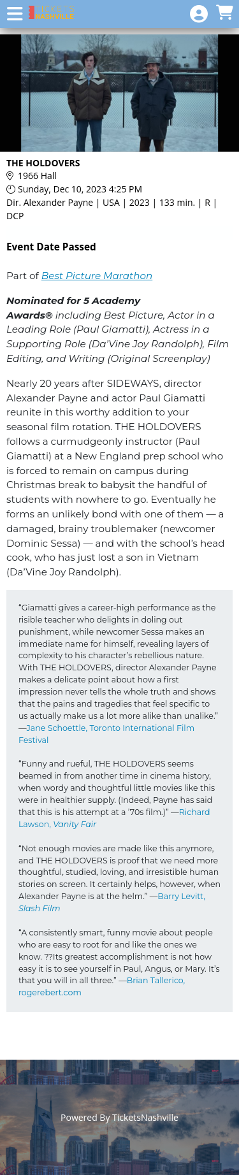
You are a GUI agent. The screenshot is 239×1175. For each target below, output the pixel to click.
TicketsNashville (145, 1117)
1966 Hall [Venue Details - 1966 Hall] (37, 175)
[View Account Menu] (199, 14)
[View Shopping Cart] (224, 13)
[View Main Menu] (14, 14)
